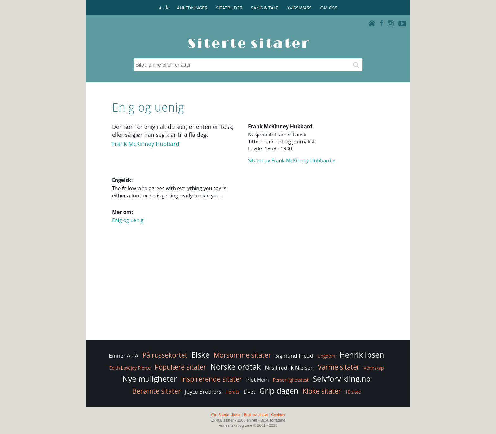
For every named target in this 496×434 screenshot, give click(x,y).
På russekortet (164, 355)
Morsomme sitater (242, 355)
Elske (200, 354)
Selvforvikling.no (342, 378)
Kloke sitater (322, 391)
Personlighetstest (291, 380)
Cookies (278, 415)
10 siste (353, 392)
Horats (232, 392)
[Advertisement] (248, 288)
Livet (249, 391)
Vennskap (374, 368)
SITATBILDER (229, 8)
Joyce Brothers (203, 391)
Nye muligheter (149, 378)
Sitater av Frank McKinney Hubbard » (291, 160)
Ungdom (326, 356)
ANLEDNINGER (192, 8)
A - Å (163, 8)
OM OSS (328, 8)
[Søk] (355, 64)
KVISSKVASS (299, 8)
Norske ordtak (235, 366)
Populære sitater (180, 367)
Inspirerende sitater (211, 379)
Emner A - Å (123, 355)
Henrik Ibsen (361, 354)
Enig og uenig (127, 220)
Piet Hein (257, 379)
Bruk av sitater (256, 415)
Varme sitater (339, 367)
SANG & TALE (264, 8)
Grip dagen (278, 390)
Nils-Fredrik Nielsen (289, 367)
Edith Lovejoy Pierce (129, 368)
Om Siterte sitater (225, 415)
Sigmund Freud (294, 355)
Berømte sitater (156, 391)
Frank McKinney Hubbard (145, 144)
